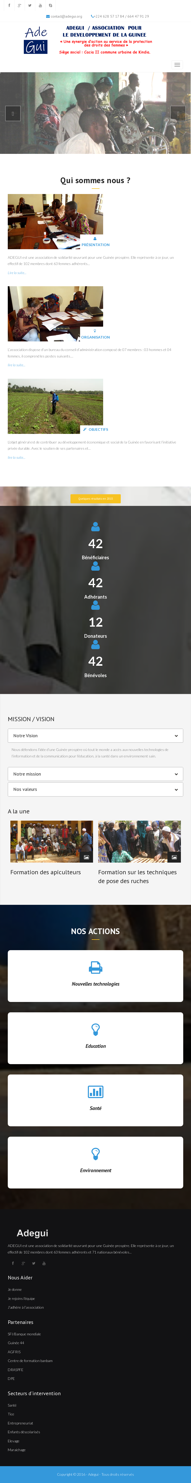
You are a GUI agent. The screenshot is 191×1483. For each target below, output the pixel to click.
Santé (95, 1108)
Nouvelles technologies (95, 983)
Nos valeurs (25, 789)
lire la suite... (16, 365)
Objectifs (95, 429)
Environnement (95, 1170)
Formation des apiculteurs (45, 872)
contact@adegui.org (66, 16)
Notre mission (27, 774)
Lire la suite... (17, 272)
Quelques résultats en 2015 (95, 498)
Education (96, 1046)
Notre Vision (25, 736)
